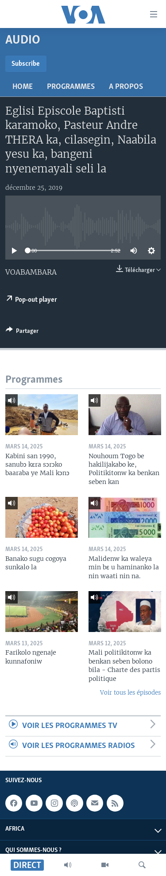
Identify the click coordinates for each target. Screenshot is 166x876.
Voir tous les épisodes (130, 692)
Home (22, 87)
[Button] (22, 332)
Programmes (71, 87)
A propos (126, 87)
